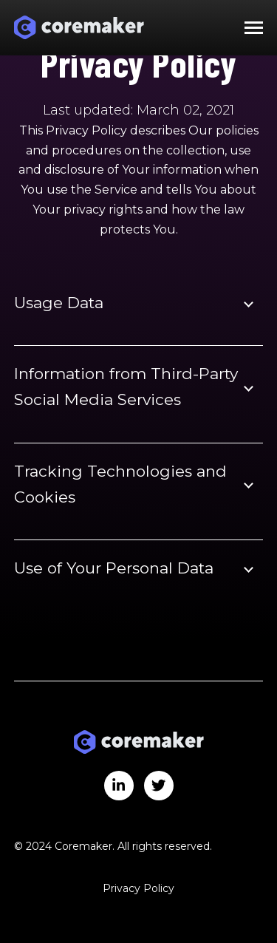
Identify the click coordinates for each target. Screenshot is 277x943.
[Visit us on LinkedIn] (119, 785)
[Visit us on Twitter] (159, 785)
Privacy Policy (138, 888)
